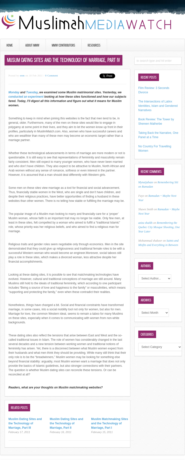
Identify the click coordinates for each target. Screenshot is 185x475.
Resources (94, 45)
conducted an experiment (26, 96)
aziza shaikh (145, 222)
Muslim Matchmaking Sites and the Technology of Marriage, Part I (109, 423)
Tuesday (32, 92)
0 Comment (51, 75)
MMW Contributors (63, 45)
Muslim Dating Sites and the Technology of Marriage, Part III (25, 423)
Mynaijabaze (145, 182)
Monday (14, 92)
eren (22, 75)
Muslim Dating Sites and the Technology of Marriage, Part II (66, 423)
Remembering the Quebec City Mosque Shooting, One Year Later (159, 227)
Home (10, 45)
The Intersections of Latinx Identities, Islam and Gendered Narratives (158, 106)
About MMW (32, 45)
